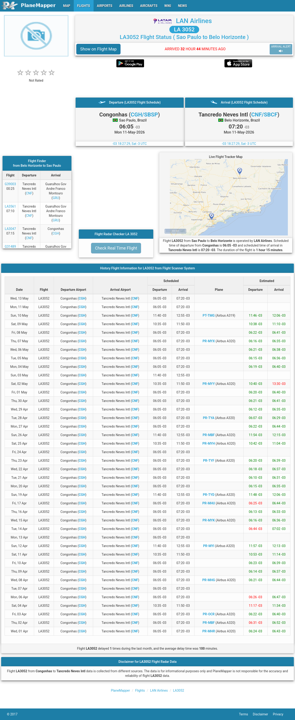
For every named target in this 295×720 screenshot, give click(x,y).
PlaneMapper (120, 690)
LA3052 (178, 690)
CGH (56, 233)
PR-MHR (208, 631)
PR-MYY (209, 384)
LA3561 (10, 206)
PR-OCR (209, 614)
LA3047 (10, 229)
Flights (140, 690)
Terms (246, 714)
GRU (56, 198)
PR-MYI (208, 546)
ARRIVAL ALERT (281, 49)
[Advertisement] (184, 82)
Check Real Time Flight (116, 248)
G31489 (10, 246)
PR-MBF (209, 435)
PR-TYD (208, 495)
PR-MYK (209, 520)
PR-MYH (208, 443)
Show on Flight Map (98, 49)
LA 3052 (184, 29)
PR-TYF (208, 460)
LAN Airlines (194, 21)
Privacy (280, 714)
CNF (29, 193)
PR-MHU (208, 503)
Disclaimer (263, 714)
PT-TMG (209, 315)
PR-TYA (208, 418)
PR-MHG (208, 580)
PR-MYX (209, 341)
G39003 (10, 184)
